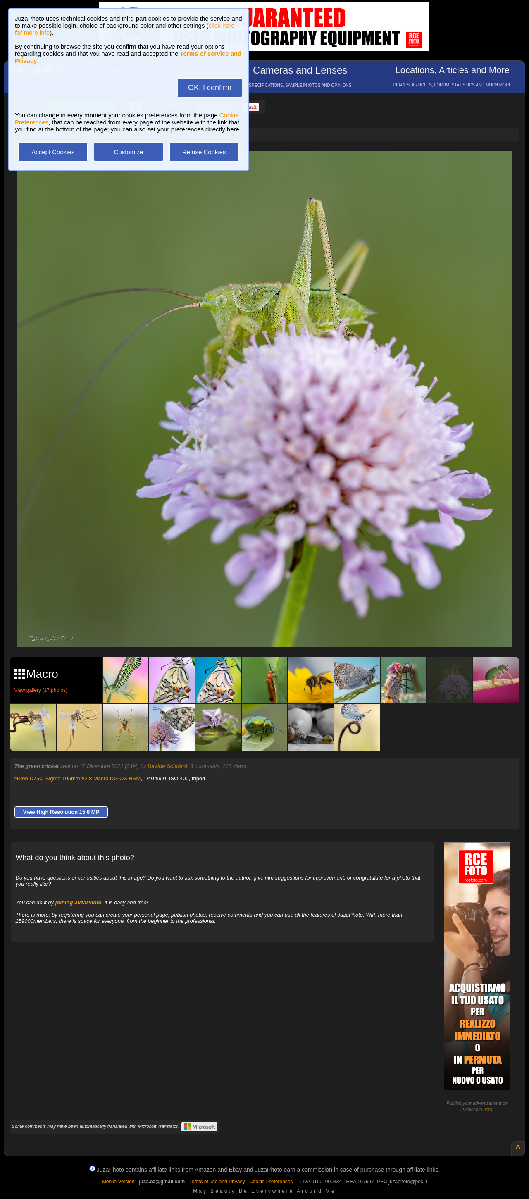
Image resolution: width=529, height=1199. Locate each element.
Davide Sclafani (167, 766)
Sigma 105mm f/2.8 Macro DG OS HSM (93, 778)
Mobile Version (118, 1182)
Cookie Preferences (271, 1182)
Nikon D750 (28, 778)
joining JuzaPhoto (78, 902)
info (488, 1109)
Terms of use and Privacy (217, 1182)
